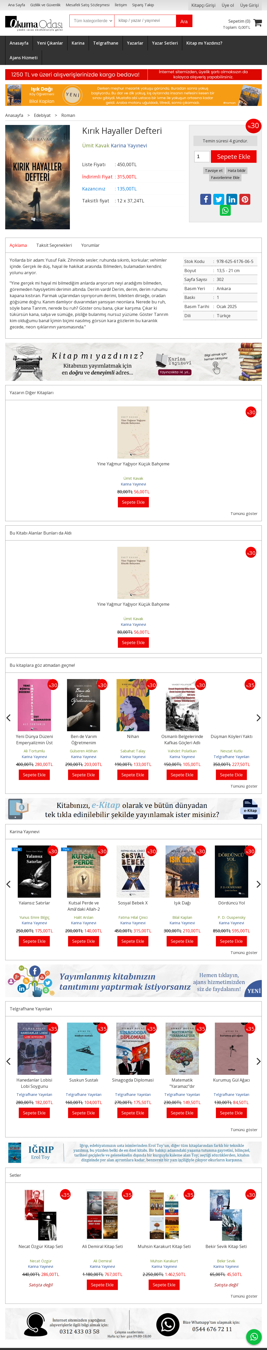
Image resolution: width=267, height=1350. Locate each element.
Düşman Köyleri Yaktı (231, 736)
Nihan (133, 736)
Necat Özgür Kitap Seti (41, 1246)
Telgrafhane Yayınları (231, 756)
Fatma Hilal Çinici (133, 917)
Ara (183, 21)
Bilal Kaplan (182, 917)
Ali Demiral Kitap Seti (102, 1246)
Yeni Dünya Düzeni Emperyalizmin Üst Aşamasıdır (34, 743)
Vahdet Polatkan (182, 750)
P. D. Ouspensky (231, 917)
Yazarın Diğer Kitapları (31, 392)
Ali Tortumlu (34, 750)
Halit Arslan (83, 917)
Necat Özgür (41, 1260)
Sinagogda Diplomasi (133, 1080)
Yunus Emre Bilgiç (34, 917)
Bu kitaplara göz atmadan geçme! (42, 665)
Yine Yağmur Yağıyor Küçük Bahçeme (133, 464)
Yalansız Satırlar (34, 903)
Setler (15, 1175)
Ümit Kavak (133, 478)
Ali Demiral (102, 1260)
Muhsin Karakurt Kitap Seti (164, 1246)
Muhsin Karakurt (164, 1260)
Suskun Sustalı (83, 1080)
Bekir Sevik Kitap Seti (226, 1246)
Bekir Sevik (226, 1260)
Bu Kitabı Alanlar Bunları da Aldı (40, 533)
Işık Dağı (182, 903)
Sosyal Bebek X (133, 903)
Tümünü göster (243, 513)
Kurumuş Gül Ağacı (231, 1080)
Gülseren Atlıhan (84, 750)
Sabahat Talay (132, 750)
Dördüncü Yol (231, 903)
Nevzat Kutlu (231, 750)
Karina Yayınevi (133, 484)
